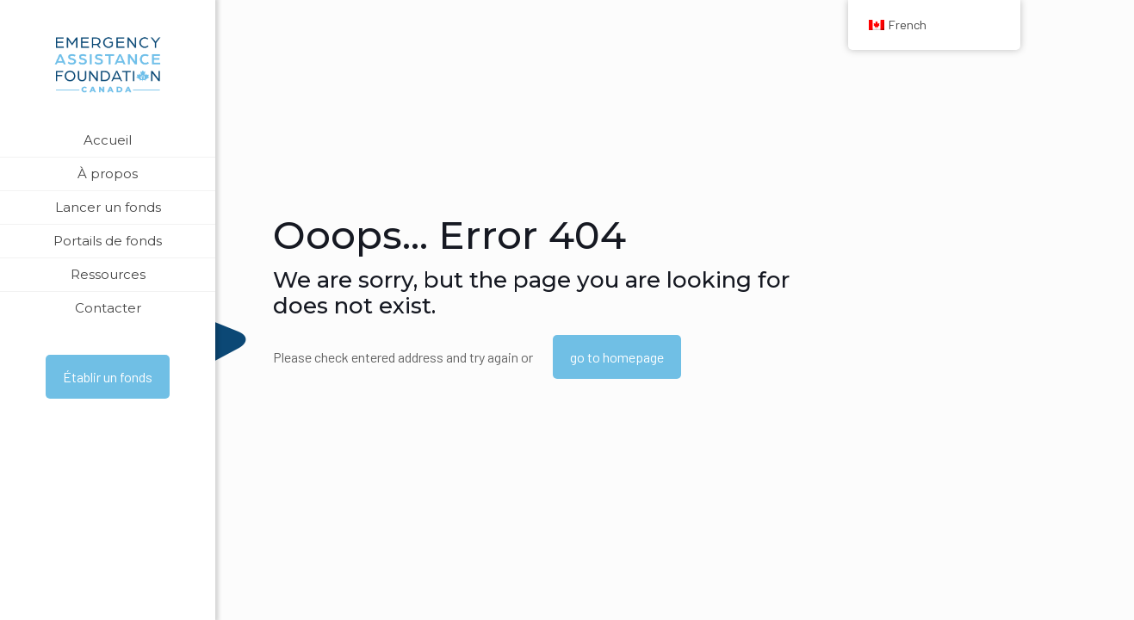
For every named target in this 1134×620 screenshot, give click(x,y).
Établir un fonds (107, 377)
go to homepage (617, 357)
